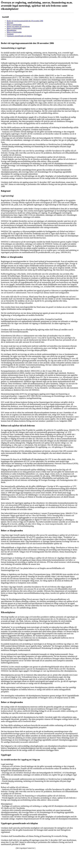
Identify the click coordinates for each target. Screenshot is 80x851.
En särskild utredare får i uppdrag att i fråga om (20, 760)
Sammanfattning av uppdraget (13, 48)
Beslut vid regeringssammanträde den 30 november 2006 (25, 21)
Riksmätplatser (11, 30)
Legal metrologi (7, 196)
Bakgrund (10, 23)
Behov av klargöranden (14, 24)
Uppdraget (10, 34)
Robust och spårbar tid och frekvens (18, 26)
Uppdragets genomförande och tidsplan (19, 36)
